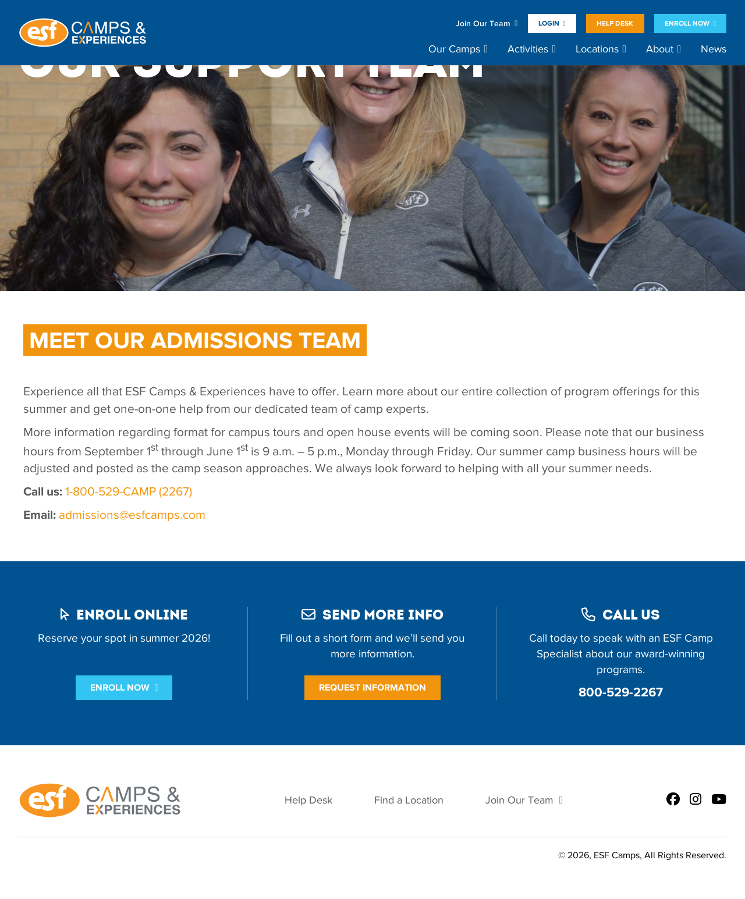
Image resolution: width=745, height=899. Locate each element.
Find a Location (409, 800)
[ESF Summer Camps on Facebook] (673, 800)
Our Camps (454, 49)
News (713, 49)
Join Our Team (483, 23)
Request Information (372, 687)
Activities (528, 49)
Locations (597, 49)
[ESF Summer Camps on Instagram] (695, 800)
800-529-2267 (621, 692)
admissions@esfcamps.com (133, 514)
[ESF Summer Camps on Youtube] (718, 800)
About (659, 49)
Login (548, 23)
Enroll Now (687, 23)
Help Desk (615, 23)
